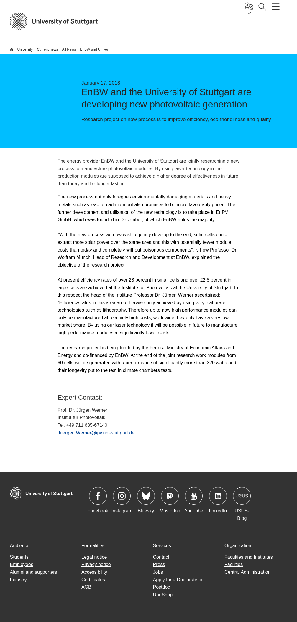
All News (69, 49)
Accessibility (94, 572)
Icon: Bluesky (146, 496)
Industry (18, 579)
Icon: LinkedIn (218, 496)
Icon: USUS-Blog (242, 496)
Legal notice (94, 557)
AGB (86, 587)
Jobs (158, 572)
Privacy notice (96, 564)
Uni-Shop (163, 594)
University (25, 49)
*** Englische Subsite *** (11, 49)
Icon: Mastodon (170, 496)
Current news (47, 49)
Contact (161, 557)
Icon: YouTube (194, 496)
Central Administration (247, 572)
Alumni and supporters (33, 572)
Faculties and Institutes (248, 557)
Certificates (93, 579)
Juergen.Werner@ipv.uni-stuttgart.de (96, 432)
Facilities (233, 564)
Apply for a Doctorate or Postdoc (178, 583)
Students (19, 557)
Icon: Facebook (98, 496)
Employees (21, 564)
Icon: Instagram (122, 496)
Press (159, 564)
